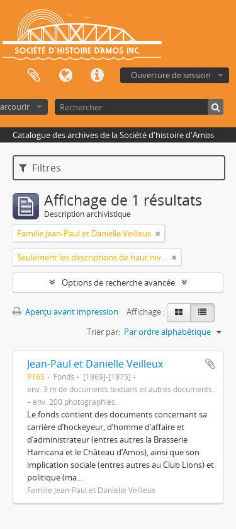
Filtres (40, 168)
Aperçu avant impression (65, 311)
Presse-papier (34, 75)
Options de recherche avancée (118, 282)
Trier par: (103, 331)
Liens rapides (97, 75)
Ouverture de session (171, 75)
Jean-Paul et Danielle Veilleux (95, 364)
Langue (65, 75)
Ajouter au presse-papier (210, 364)
